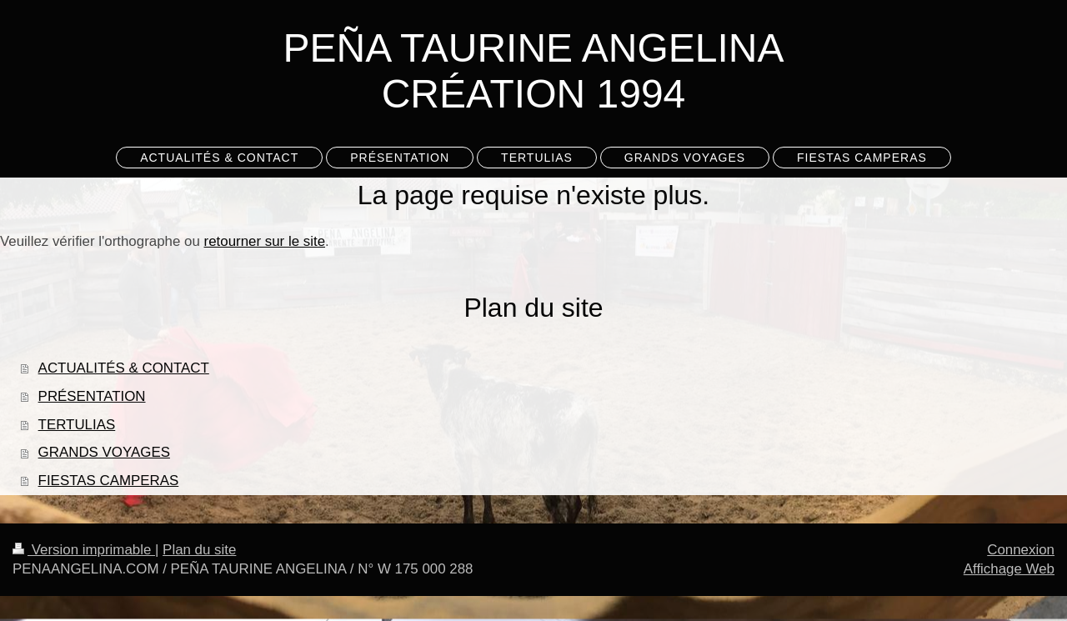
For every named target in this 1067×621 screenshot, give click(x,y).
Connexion (1020, 550)
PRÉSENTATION (92, 396)
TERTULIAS (77, 425)
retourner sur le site (265, 241)
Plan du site (199, 550)
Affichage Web (1009, 569)
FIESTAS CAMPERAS (108, 480)
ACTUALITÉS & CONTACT (123, 368)
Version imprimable (84, 550)
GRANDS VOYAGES (104, 452)
